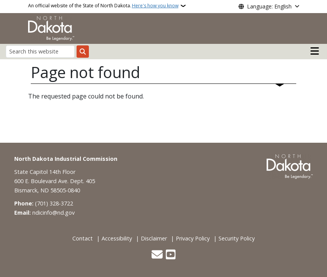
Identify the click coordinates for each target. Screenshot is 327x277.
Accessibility (117, 238)
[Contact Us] (157, 255)
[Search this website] (40, 51)
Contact (82, 238)
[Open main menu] (314, 51)
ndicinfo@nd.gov (53, 212)
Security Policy (237, 238)
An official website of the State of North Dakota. (103, 5)
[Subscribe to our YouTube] (170, 255)
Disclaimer (154, 238)
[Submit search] (83, 51)
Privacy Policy (193, 238)
